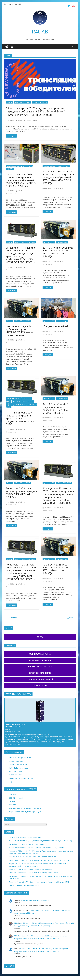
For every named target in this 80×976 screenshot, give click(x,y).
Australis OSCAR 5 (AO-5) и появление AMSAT (25, 808)
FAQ (10, 782)
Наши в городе (62, 321)
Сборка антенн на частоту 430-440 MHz (24, 885)
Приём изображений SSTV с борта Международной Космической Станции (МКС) (39, 882)
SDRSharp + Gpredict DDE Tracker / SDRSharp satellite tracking (31, 869)
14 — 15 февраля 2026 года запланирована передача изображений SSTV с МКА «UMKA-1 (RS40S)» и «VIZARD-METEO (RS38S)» (35, 111)
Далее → (71, 617)
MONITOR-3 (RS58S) (50, 166)
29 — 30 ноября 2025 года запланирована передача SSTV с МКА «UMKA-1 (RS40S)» (58, 252)
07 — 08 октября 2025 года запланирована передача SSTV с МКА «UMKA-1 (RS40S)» (56, 408)
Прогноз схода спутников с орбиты (22, 778)
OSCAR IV (12, 805)
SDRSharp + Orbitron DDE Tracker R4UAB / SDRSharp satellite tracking (34, 873)
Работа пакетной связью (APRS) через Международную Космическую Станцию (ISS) (40, 841)
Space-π (9, 102)
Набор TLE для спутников (18, 768)
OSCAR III (12, 801)
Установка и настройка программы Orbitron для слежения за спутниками (36, 848)
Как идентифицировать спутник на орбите (25, 837)
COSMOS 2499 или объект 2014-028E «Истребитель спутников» (33, 857)
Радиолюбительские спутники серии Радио (25, 812)
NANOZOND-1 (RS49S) (20, 401)
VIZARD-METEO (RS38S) (40, 102)
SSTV (16, 102)
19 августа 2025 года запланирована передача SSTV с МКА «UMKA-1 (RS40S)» (58, 569)
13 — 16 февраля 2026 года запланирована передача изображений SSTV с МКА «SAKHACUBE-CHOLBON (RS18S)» (21, 180)
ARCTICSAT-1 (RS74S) (13, 399)
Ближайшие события (16, 771)
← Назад (13, 617)
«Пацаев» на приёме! (55, 326)
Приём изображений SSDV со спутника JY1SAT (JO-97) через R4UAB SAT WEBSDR (39, 860)
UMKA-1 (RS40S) (25, 102)
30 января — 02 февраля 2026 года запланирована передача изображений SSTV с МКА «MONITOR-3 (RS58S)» (58, 177)
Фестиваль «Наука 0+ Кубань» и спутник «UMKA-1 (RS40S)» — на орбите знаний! (19, 331)
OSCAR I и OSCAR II (16, 798)
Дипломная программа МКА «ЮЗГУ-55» (35, 900)
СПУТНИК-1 (13, 795)
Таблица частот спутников (19, 764)
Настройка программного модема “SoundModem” (27, 844)
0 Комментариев (30, 120)
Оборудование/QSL (16, 775)
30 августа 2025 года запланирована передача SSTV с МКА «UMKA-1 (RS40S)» (21, 493)
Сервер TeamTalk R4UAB (18, 761)
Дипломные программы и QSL (20, 758)
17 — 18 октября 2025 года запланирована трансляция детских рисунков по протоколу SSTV (20, 418)
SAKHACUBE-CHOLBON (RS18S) (16, 166)
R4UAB (40, 31)
